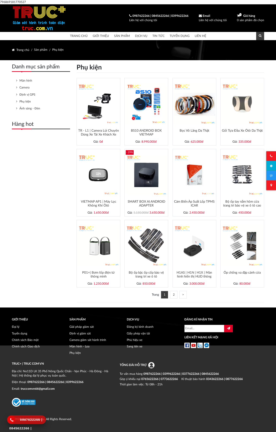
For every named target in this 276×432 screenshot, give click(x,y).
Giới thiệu (101, 36)
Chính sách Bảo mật (25, 340)
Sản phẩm (122, 36)
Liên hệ (200, 36)
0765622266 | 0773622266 (159, 379)
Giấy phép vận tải (138, 333)
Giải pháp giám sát (81, 326)
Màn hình (25, 80)
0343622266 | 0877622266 (224, 379)
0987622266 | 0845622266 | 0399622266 (55, 382)
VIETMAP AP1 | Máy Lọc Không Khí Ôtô (98, 203)
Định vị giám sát (80, 333)
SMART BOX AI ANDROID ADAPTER (146, 203)
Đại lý (15, 326)
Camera (24, 87)
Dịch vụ (141, 36)
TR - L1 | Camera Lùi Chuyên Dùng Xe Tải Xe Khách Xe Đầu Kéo (98, 132)
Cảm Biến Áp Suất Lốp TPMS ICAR (194, 203)
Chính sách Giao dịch (26, 346)
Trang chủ (79, 36)
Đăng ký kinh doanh (140, 326)
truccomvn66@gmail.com (38, 388)
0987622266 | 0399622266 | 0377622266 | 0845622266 (181, 373)
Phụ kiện (58, 49)
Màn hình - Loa (79, 346)
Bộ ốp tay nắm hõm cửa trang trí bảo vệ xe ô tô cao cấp (242, 203)
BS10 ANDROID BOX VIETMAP (146, 132)
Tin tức (158, 36)
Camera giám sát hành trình (87, 340)
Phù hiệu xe (134, 340)
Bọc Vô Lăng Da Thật (194, 130)
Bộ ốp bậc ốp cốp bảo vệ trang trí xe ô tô (146, 274)
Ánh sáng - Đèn (29, 108)
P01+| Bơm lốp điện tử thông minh (98, 274)
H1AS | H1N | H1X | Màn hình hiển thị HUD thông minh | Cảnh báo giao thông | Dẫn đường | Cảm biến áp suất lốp (194, 274)
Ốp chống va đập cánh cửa (242, 272)
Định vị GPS (27, 94)
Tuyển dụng (180, 36)
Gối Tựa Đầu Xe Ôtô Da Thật (242, 130)
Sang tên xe (134, 346)
